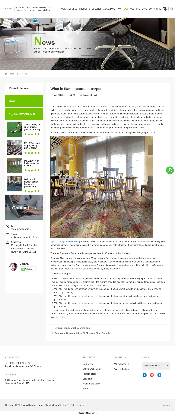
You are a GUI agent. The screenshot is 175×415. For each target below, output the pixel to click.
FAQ (119, 9)
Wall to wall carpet (91, 369)
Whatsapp (27, 269)
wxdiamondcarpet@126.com (25, 237)
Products (84, 9)
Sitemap (166, 405)
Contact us (155, 9)
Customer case (138, 9)
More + (86, 388)
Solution (97, 9)
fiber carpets (80, 269)
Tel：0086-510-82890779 (17, 363)
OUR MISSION (121, 369)
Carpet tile (88, 364)
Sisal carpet (88, 379)
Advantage (109, 9)
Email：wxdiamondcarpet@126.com (23, 366)
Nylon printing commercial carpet (66, 241)
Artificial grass (89, 374)
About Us (72, 9)
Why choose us (121, 364)
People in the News (19, 88)
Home (63, 9)
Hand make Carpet (92, 384)
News (125, 9)
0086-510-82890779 (20, 229)
